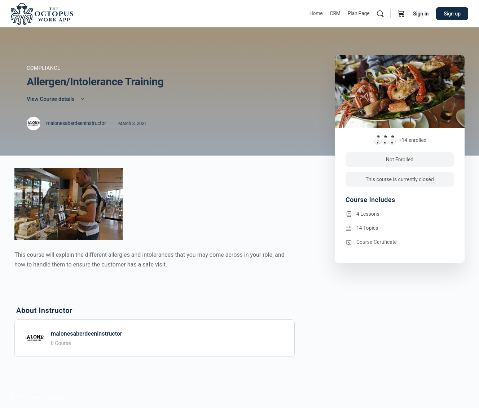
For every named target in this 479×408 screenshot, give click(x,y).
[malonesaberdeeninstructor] (35, 337)
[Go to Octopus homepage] (42, 13)
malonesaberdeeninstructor (86, 333)
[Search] (380, 13)
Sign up (452, 14)
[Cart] (401, 13)
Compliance (44, 68)
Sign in (421, 14)
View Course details (56, 99)
